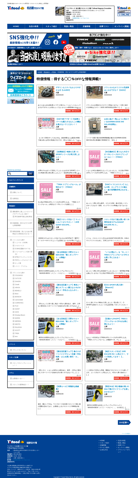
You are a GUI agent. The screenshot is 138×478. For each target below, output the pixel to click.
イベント (12, 344)
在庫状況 (15, 198)
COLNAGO (19, 275)
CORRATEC (19, 303)
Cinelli (17, 284)
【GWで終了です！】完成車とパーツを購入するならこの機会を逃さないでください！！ (68, 121)
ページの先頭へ (126, 433)
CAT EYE (18, 278)
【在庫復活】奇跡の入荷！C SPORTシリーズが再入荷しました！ (68, 154)
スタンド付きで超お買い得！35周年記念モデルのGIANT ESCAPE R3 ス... (116, 222)
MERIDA (18, 321)
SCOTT (17, 330)
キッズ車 (18, 263)
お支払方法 (104, 450)
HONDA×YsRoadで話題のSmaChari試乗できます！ (88, 64)
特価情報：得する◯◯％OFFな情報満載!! (73, 110)
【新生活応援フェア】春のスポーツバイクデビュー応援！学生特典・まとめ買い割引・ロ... (68, 354)
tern (16, 336)
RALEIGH (18, 327)
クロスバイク (19, 246)
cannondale (19, 300)
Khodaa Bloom (20, 315)
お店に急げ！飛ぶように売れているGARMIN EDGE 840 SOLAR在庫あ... (116, 121)
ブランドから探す (18, 273)
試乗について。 (17, 192)
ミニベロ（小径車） (22, 242)
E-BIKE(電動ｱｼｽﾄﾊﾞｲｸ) (22, 249)
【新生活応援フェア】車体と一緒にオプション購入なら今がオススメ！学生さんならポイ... (68, 287)
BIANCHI (18, 297)
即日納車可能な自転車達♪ (24, 216)
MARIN (17, 318)
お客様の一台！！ (18, 378)
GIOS (17, 312)
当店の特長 (33, 26)
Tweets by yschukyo (14, 170)
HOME (16, 26)
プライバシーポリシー (124, 451)
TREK (17, 333)
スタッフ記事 (13, 357)
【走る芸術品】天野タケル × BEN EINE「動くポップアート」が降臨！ (67, 254)
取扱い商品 (69, 26)
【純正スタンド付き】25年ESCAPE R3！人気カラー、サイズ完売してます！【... (116, 354)
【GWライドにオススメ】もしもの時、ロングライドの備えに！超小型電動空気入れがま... (116, 187)
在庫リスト (104, 26)
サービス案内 (104, 447)
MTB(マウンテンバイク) (23, 257)
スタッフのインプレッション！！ (21, 364)
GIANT (17, 309)
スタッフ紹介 (51, 26)
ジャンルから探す (18, 240)
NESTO (17, 324)
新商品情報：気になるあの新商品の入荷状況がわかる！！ (22, 233)
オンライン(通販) (121, 26)
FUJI (16, 306)
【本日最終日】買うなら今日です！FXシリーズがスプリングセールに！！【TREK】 (116, 154)
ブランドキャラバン (19, 350)
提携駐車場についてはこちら (81, 18)
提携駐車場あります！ (15, 64)
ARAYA (17, 288)
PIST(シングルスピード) (23, 260)
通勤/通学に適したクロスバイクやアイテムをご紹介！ (22, 213)
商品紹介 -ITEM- (50, 72)
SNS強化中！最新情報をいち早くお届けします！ (25, 48)
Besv (16, 294)
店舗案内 (12, 187)
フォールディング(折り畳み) (23, 253)
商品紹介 (12, 206)
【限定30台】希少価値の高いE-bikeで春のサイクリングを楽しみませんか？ (116, 389)
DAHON (17, 281)
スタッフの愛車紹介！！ (20, 384)
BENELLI (18, 291)
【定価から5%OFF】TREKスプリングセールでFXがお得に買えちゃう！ (116, 321)
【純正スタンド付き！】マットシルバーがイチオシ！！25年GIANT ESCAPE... (68, 222)
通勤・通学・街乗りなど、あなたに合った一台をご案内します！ (97, 48)
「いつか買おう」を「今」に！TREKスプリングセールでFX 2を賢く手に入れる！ (116, 254)
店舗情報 (86, 26)
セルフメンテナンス (16, 180)
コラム (11, 373)
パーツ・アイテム (21, 266)
